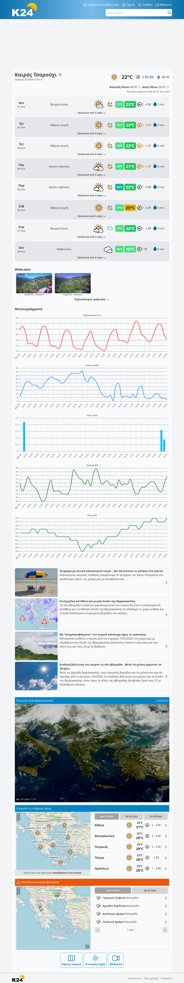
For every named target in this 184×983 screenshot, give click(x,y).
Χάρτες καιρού (71, 960)
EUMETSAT (162, 700)
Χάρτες (128, 5)
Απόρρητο (166, 978)
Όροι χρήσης (151, 978)
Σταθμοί (145, 5)
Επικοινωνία (134, 978)
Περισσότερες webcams (92, 299)
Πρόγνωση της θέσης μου (101, 5)
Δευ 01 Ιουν (106, 816)
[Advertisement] (92, 44)
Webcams (163, 5)
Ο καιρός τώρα (95, 960)
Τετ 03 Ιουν (156, 816)
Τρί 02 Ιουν (131, 816)
